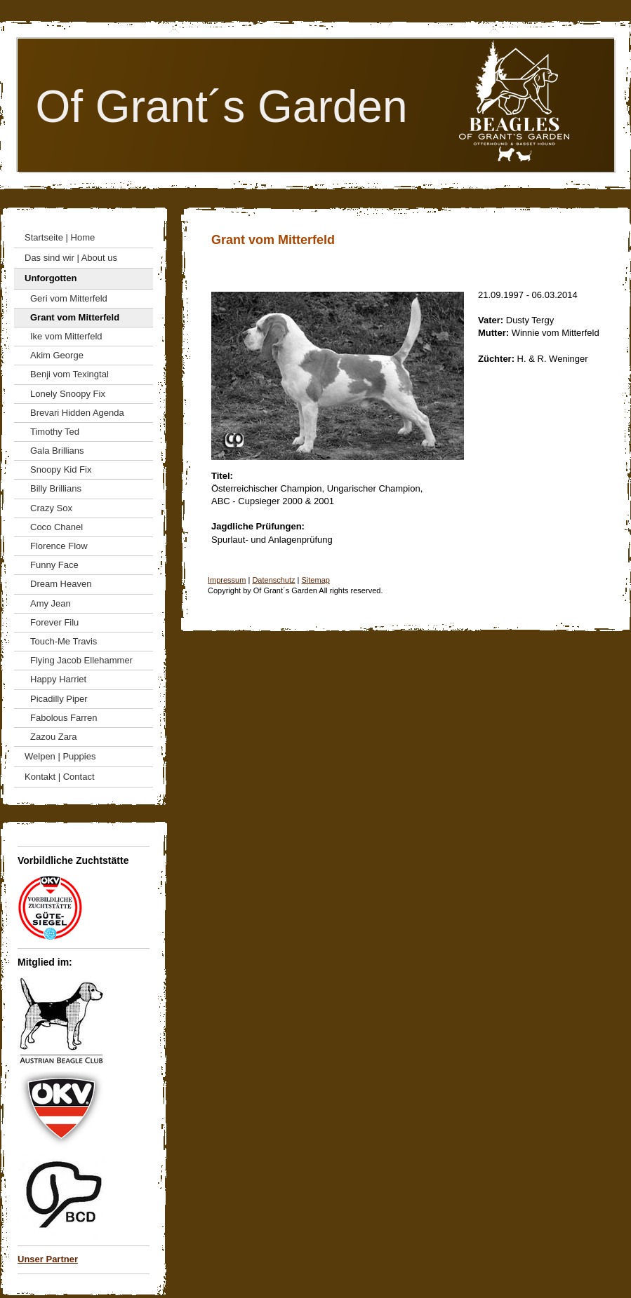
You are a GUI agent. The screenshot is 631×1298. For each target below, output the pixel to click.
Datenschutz (273, 580)
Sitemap (316, 580)
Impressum (227, 580)
